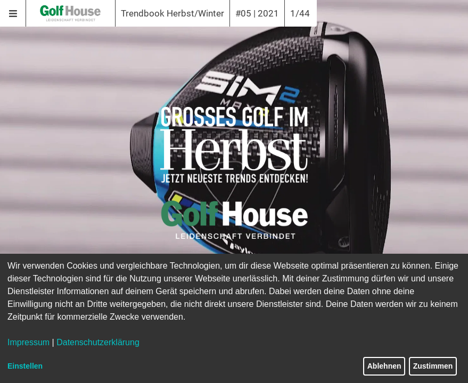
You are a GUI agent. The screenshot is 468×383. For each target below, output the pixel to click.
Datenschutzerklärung (97, 342)
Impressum (28, 342)
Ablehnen (384, 366)
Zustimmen (433, 366)
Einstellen (25, 366)
